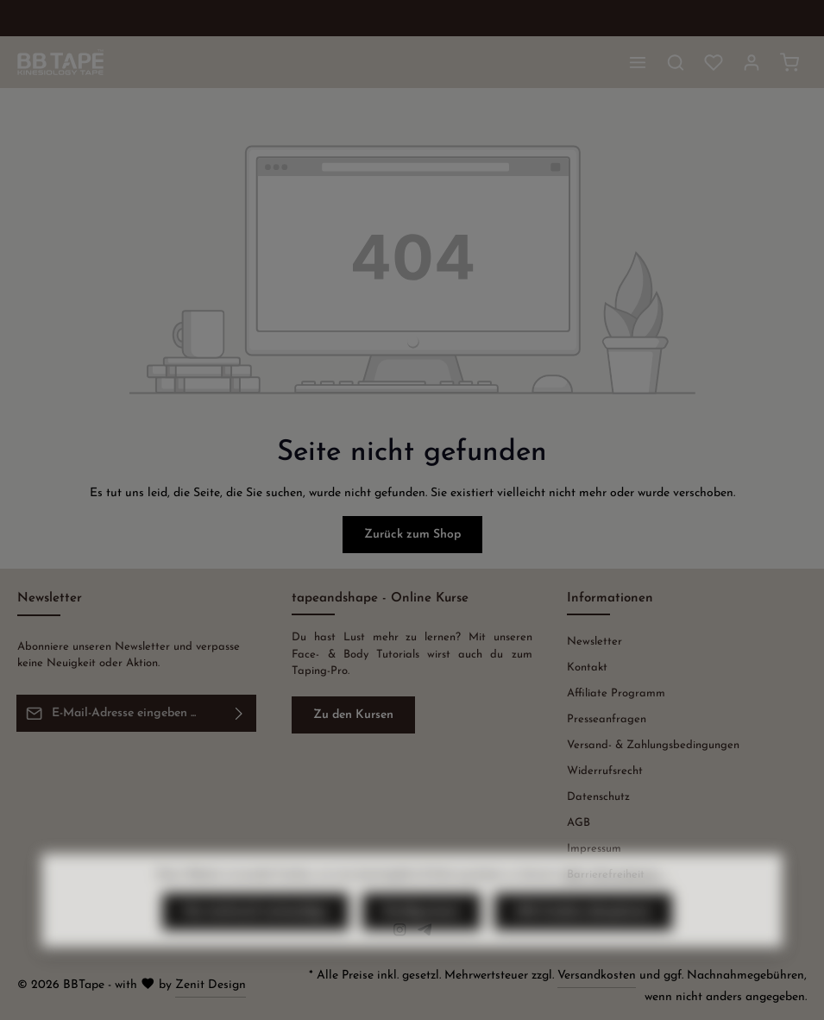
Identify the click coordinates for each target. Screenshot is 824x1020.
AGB (578, 822)
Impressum (594, 848)
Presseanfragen (606, 719)
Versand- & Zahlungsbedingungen (653, 745)
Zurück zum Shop (412, 534)
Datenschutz (598, 797)
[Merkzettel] (713, 62)
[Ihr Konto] (751, 62)
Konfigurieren (421, 941)
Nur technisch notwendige (255, 941)
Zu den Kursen (353, 714)
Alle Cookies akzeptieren (583, 941)
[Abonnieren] (239, 712)
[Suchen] (675, 62)
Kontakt (587, 667)
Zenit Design (210, 985)
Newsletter (594, 641)
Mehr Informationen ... (614, 905)
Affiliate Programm (616, 693)
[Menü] (637, 62)
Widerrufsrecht (605, 771)
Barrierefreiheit (606, 874)
